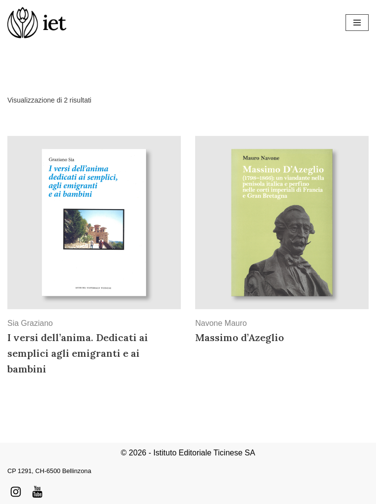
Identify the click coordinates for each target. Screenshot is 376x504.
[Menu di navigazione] (357, 22)
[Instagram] (15, 491)
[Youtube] (37, 491)
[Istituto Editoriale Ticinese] (36, 22)
